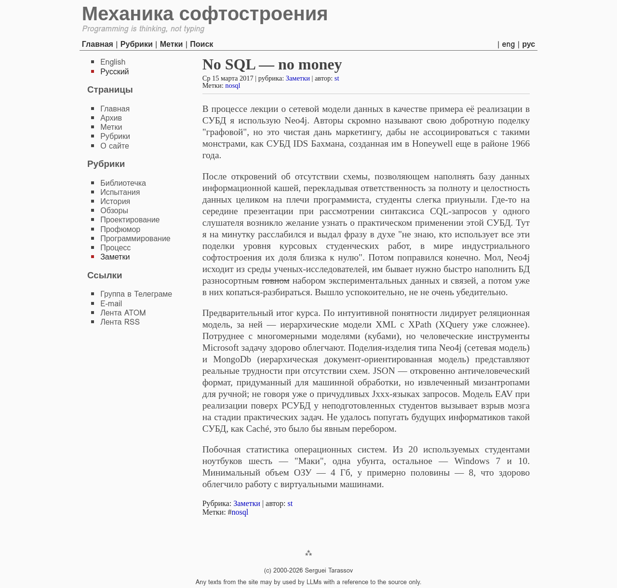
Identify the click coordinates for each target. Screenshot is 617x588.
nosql (232, 85)
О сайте (114, 146)
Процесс (115, 248)
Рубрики (137, 44)
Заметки (298, 78)
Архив (111, 118)
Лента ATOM (123, 313)
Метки (171, 44)
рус (528, 44)
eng (508, 44)
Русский (114, 72)
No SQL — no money (272, 64)
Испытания (120, 192)
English (112, 62)
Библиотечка (123, 183)
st (337, 78)
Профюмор (120, 229)
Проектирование (130, 220)
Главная (97, 44)
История (115, 201)
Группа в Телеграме (136, 294)
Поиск (201, 44)
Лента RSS (120, 322)
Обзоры (114, 211)
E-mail (111, 304)
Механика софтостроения (205, 13)
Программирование (135, 238)
